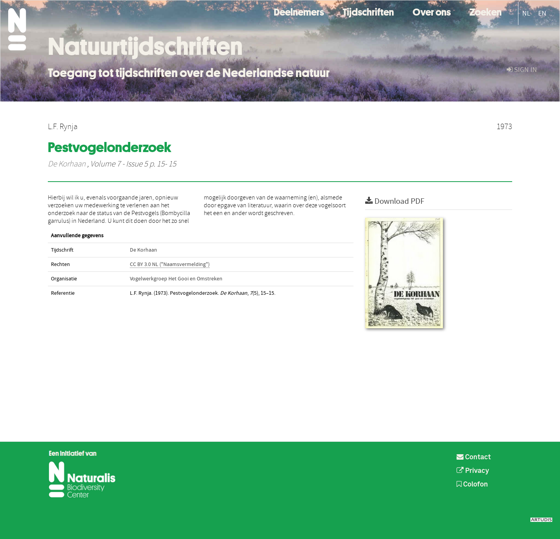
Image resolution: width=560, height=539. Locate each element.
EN (542, 13)
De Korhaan (67, 164)
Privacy (473, 470)
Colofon (472, 484)
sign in (522, 70)
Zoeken (485, 11)
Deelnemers (299, 11)
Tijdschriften (368, 11)
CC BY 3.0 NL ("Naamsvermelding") (170, 264)
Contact (474, 457)
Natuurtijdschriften (145, 46)
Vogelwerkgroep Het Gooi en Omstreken (176, 279)
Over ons (432, 11)
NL (526, 13)
